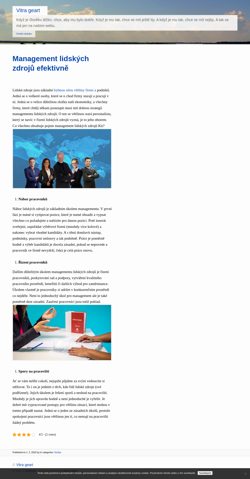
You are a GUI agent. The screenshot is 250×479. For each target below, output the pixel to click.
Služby (57, 452)
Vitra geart (28, 10)
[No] (245, 474)
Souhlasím (205, 473)
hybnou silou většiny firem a (75, 90)
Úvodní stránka (24, 33)
